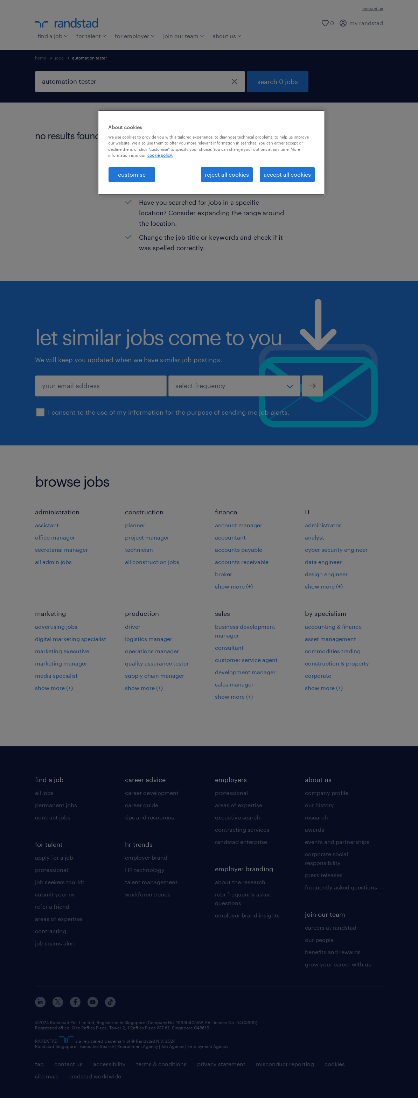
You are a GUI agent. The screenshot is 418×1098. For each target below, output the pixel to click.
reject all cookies (227, 174)
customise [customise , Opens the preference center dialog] (132, 174)
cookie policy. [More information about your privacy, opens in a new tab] (160, 155)
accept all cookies (287, 174)
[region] (211, 152)
